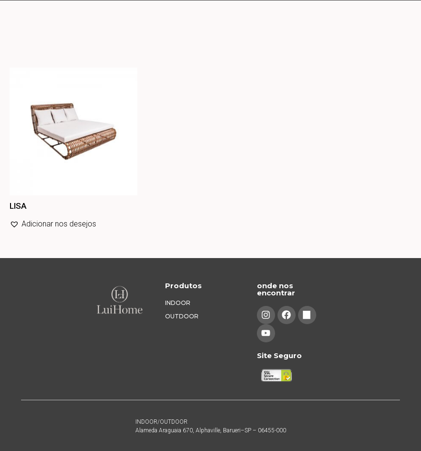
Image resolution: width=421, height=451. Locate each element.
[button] (53, 224)
